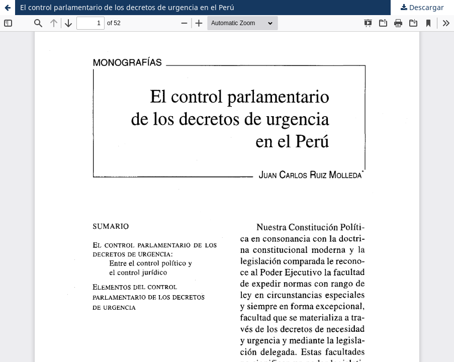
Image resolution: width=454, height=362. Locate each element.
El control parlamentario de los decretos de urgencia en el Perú (127, 7)
